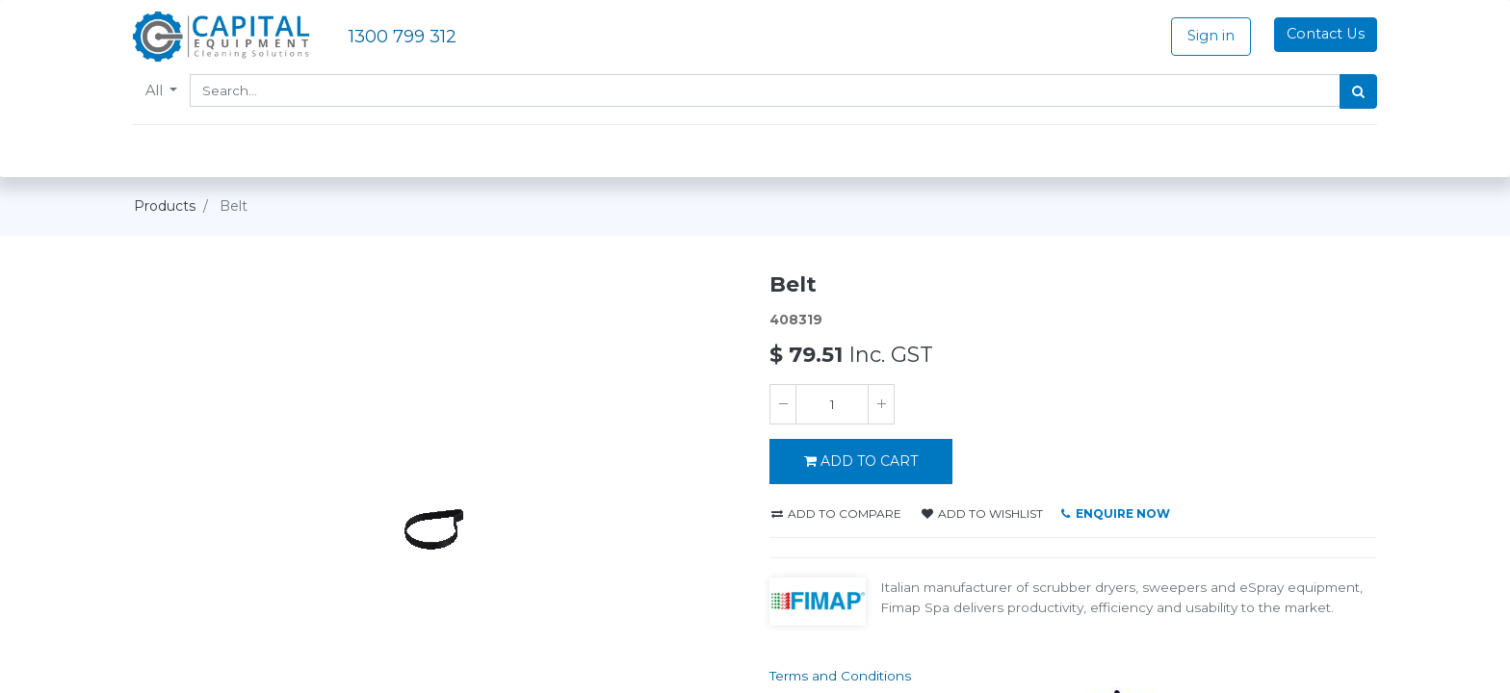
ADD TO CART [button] (861, 461)
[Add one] (881, 404)
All (157, 90)
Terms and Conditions (840, 675)
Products (164, 206)
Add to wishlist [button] (982, 513)
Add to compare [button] (836, 513)
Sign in (1210, 35)
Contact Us (1325, 33)
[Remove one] (782, 404)
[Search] (1357, 91)
